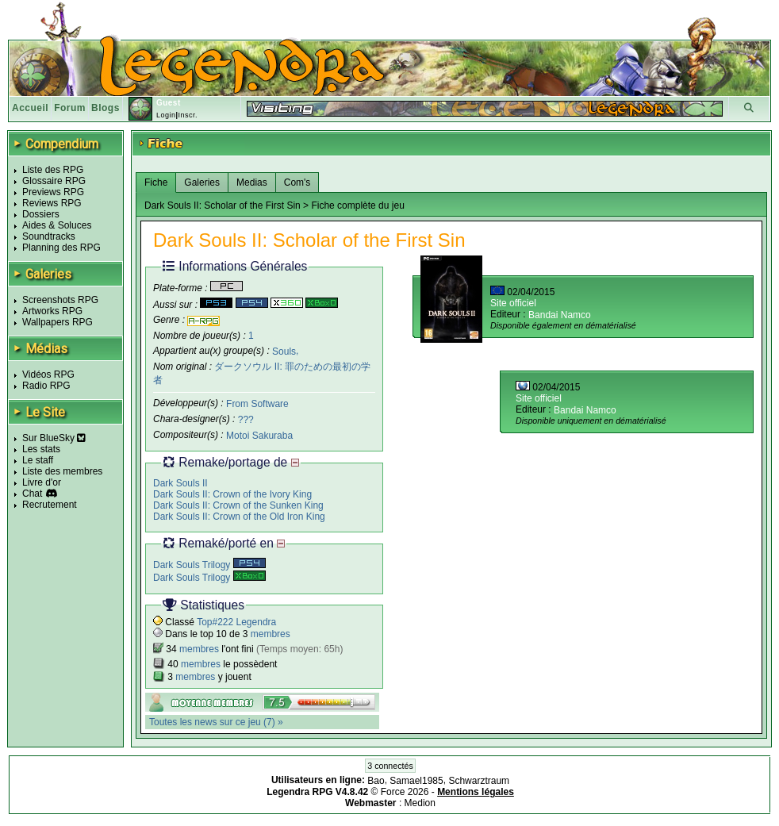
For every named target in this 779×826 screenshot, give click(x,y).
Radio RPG (46, 385)
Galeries (202, 182)
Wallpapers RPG (57, 322)
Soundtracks (48, 236)
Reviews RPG (52, 203)
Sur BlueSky (54, 438)
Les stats (41, 449)
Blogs (105, 107)
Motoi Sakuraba (259, 435)
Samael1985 (416, 780)
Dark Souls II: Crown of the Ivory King (232, 494)
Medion (420, 803)
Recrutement (49, 504)
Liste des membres (62, 471)
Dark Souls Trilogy (209, 565)
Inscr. (188, 115)
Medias (251, 182)
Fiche (155, 182)
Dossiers (40, 214)
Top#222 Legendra (236, 622)
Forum (70, 107)
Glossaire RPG (54, 180)
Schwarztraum (478, 780)
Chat (32, 493)
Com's (297, 182)
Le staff (37, 460)
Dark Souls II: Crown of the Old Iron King (239, 516)
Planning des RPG (61, 247)
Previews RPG (53, 192)
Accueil (30, 107)
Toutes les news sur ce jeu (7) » (216, 722)
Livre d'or (41, 482)
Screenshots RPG (60, 299)
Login (166, 115)
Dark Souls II (180, 483)
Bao (375, 780)
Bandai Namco (559, 315)
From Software (257, 403)
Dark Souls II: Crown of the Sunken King (238, 505)
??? (246, 419)
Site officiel (513, 303)
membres (270, 634)
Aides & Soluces (56, 225)
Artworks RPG (52, 311)
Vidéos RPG (48, 374)
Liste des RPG (52, 169)
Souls (284, 350)
